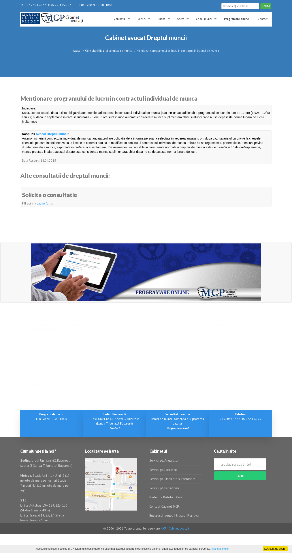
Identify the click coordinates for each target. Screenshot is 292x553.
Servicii (142, 19)
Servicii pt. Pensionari (164, 488)
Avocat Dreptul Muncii (52, 134)
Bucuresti (156, 515)
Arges (169, 515)
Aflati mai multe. (220, 548)
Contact (263, 19)
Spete (180, 19)
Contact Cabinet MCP (164, 506)
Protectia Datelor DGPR (166, 497)
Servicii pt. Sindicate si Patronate (172, 479)
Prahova (193, 515)
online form (44, 203)
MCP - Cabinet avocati (175, 528)
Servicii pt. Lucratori (163, 470)
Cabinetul (120, 19)
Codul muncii (204, 19)
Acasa (77, 50)
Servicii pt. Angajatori (164, 460)
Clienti (162, 19)
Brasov (180, 515)
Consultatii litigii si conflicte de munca (108, 50)
